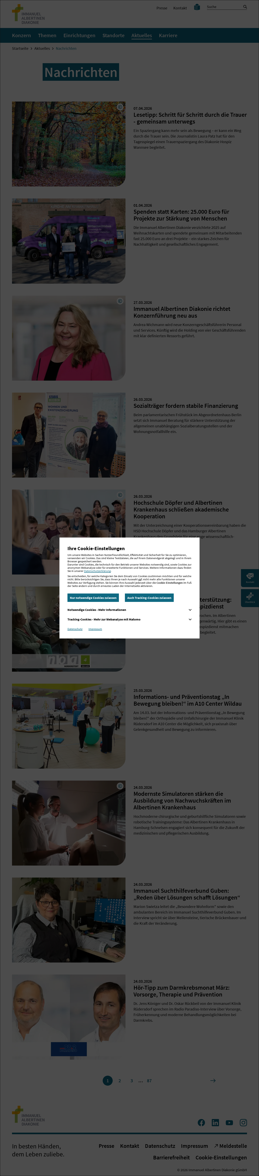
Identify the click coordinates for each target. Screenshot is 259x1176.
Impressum (95, 628)
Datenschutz (74, 628)
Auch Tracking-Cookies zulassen (149, 598)
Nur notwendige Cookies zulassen (93, 598)
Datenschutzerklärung (97, 571)
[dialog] (129, 588)
